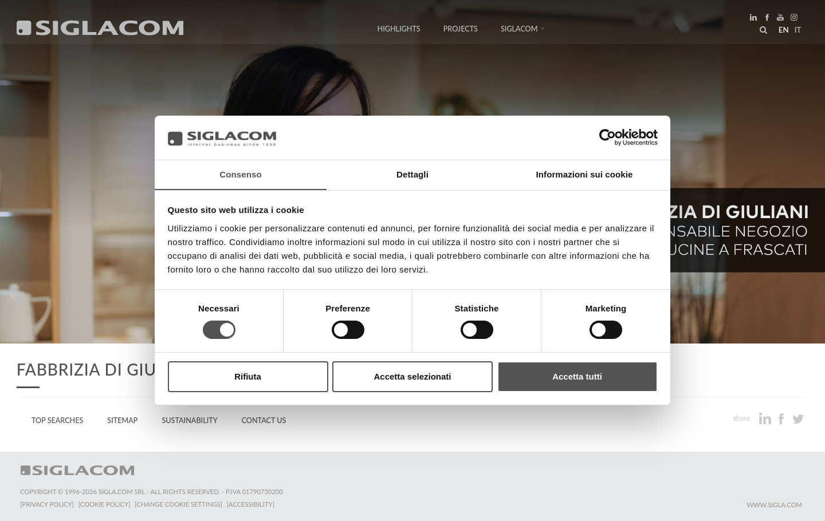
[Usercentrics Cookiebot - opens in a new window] (607, 137)
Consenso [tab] (240, 174)
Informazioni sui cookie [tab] (584, 174)
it (796, 30)
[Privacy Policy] (47, 504)
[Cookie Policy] (104, 504)
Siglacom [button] (523, 30)
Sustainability (189, 420)
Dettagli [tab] (412, 174)
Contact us (264, 420)
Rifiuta (247, 376)
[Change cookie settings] (179, 504)
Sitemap (122, 420)
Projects (460, 30)
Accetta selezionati (412, 376)
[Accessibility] (250, 504)
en (782, 30)
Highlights (399, 30)
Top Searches (57, 420)
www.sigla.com (774, 504)
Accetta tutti (577, 376)
